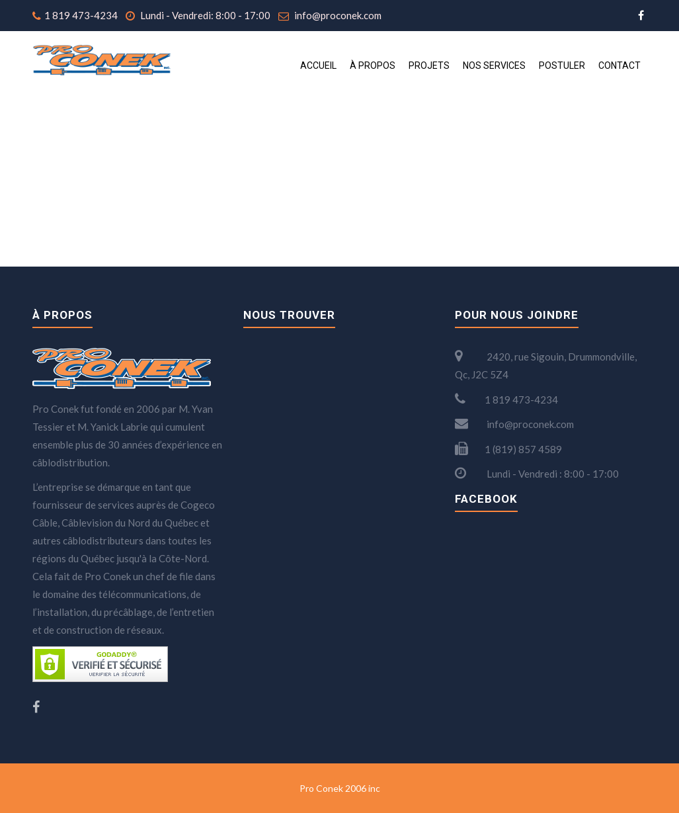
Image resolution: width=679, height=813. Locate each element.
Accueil (318, 65)
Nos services (494, 65)
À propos (372, 65)
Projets (429, 65)
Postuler (562, 65)
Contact (619, 65)
